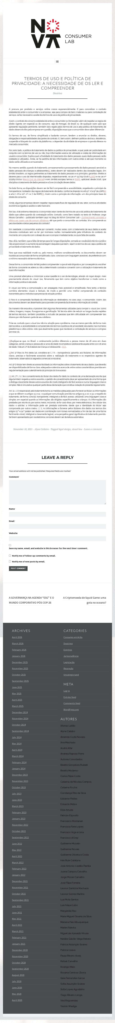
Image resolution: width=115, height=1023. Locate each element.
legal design (65, 429)
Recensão (68, 671)
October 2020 (19, 965)
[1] (49, 171)
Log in (66, 693)
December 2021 (20, 884)
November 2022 (20, 828)
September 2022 (20, 840)
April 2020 (17, 1003)
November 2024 (20, 721)
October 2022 (19, 834)
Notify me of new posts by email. (28, 559)
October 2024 (19, 728)
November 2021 (20, 890)
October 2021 (19, 896)
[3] (43, 194)
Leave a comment (93, 429)
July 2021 (16, 909)
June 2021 (17, 915)
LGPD (92, 176)
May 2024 (16, 746)
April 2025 (17, 702)
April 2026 (17, 640)
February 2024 (19, 765)
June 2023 (17, 803)
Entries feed (69, 700)
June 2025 (17, 690)
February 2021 (19, 940)
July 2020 (16, 984)
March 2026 (18, 646)
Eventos (67, 652)
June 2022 (17, 846)
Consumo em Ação (73, 640)
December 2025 (20, 665)
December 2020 (20, 953)
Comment (14, 477)
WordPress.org (71, 712)
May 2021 (16, 921)
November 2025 (20, 671)
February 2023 (19, 815)
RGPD (77, 179)
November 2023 (20, 784)
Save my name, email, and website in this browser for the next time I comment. (48, 546)
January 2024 (18, 771)
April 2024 (17, 752)
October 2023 (19, 790)
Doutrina (57, 93)
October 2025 (19, 677)
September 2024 (20, 734)
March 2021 (18, 934)
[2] (105, 191)
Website (13, 530)
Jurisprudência (70, 659)
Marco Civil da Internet (33, 179)
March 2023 (18, 809)
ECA (64, 347)
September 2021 (20, 903)
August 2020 (18, 978)
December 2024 (20, 715)
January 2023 (18, 821)
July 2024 (16, 740)
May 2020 (16, 997)
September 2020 (20, 972)
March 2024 (18, 759)
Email (12, 517)
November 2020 (20, 959)
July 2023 (16, 796)
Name (12, 505)
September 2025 (20, 684)
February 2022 (19, 871)
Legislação (69, 665)
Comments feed (71, 706)
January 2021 (18, 946)
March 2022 (18, 865)
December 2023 (20, 778)
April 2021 (17, 928)
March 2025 (18, 709)
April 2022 (17, 859)
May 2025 (16, 696)
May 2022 (16, 853)
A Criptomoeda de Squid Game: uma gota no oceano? (84, 598)
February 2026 (19, 652)
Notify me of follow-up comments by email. (34, 553)
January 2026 (18, 659)
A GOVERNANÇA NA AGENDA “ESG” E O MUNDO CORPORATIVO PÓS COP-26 (32, 601)
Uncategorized (71, 677)
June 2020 (17, 990)
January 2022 (18, 878)
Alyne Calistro (41, 429)
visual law (77, 429)
